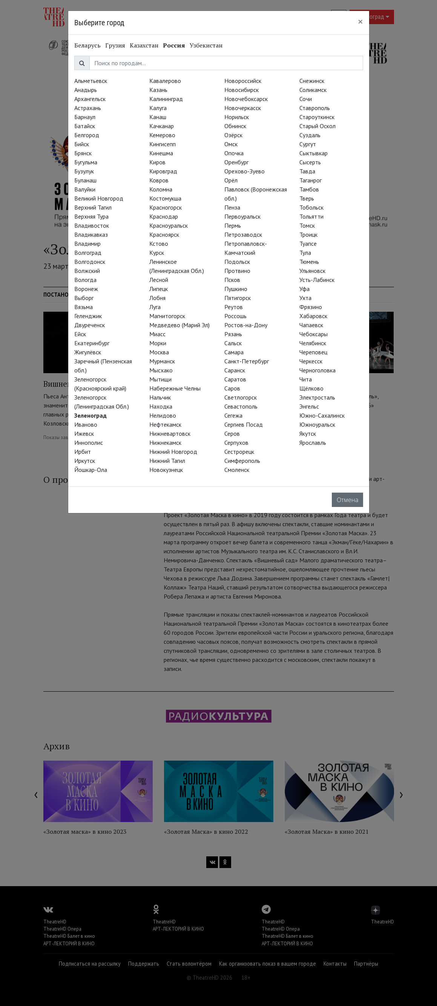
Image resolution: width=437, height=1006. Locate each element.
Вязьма (83, 307)
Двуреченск (89, 325)
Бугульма (85, 162)
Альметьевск (90, 80)
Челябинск (312, 343)
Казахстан (144, 45)
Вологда (85, 279)
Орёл (231, 180)
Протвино (237, 270)
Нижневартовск (169, 433)
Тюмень (309, 261)
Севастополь (241, 406)
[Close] (360, 21)
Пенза (232, 207)
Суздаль (309, 135)
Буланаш (85, 180)
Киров (157, 162)
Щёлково (311, 388)
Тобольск (311, 207)
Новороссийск (242, 80)
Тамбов (309, 189)
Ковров (159, 180)
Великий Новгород (98, 198)
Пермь (232, 225)
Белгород (86, 135)
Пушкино (235, 288)
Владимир (87, 243)
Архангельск (90, 99)
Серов (232, 433)
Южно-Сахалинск (322, 415)
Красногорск (165, 207)
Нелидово (162, 415)
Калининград (166, 99)
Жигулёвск (87, 352)
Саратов (235, 379)
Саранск (234, 370)
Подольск (237, 261)
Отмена (347, 500)
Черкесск (310, 361)
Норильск (236, 117)
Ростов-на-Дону (245, 325)
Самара (234, 352)
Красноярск (164, 234)
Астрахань (87, 108)
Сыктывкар (313, 153)
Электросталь (317, 397)
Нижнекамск (165, 442)
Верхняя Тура (91, 216)
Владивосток (91, 225)
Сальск (233, 343)
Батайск (84, 126)
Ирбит (82, 451)
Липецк (158, 288)
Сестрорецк (239, 451)
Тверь (306, 198)
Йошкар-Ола (90, 469)
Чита (305, 379)
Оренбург (236, 162)
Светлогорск (240, 397)
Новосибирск (241, 89)
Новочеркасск (242, 108)
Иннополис (88, 442)
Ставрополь (314, 108)
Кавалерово (165, 80)
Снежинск (311, 80)
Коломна (160, 189)
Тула (305, 252)
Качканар (161, 126)
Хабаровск (313, 316)
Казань (158, 89)
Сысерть (310, 162)
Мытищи (160, 379)
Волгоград (87, 252)
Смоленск (236, 469)
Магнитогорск (167, 316)
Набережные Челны (175, 388)
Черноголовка (317, 370)
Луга (155, 307)
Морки (157, 343)
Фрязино (310, 307)
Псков (232, 279)
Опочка (234, 153)
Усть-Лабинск (316, 279)
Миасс (157, 334)
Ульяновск (312, 270)
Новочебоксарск (246, 99)
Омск (231, 144)
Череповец (313, 352)
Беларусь (87, 45)
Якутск (307, 433)
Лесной (158, 279)
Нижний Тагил (167, 460)
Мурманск (162, 361)
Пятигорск (237, 298)
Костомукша (165, 198)
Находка (160, 406)
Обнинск (235, 126)
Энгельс (309, 406)
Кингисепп (162, 144)
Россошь (235, 316)
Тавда (307, 171)
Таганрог (310, 180)
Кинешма (161, 153)
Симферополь (242, 460)
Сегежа (233, 415)
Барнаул (84, 117)
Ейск (80, 334)
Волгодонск (89, 261)
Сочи (305, 99)
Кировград (163, 171)
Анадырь (85, 89)
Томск (307, 225)
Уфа (304, 288)
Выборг (84, 298)
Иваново (85, 424)
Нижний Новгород (173, 451)
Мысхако (161, 370)
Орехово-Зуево (244, 171)
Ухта (305, 298)
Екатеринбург (91, 343)
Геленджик (88, 316)
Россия (174, 45)
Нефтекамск (165, 424)
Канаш (157, 117)
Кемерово (162, 135)
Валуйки (84, 189)
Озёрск (233, 135)
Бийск (81, 144)
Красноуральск (168, 225)
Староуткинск (316, 117)
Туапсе (308, 243)
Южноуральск (317, 424)
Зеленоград (90, 415)
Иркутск (84, 460)
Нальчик (160, 397)
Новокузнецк (166, 469)
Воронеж (86, 288)
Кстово (158, 243)
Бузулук (84, 171)
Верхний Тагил (93, 207)
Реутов (233, 307)
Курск (156, 252)
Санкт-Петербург (246, 361)
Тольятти (311, 216)
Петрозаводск (243, 234)
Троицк (308, 234)
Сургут (307, 144)
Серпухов (236, 442)
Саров (232, 388)
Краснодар (163, 216)
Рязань (233, 334)
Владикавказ (91, 234)
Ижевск (84, 433)
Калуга (158, 108)
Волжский (87, 270)
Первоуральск (242, 216)
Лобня (157, 298)
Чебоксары (313, 334)
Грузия (115, 45)
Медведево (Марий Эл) (179, 325)
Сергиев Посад (243, 424)
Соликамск (313, 89)
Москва (159, 352)
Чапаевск (311, 325)
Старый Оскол (317, 126)
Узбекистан (206, 45)
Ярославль (312, 442)
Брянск (83, 153)
